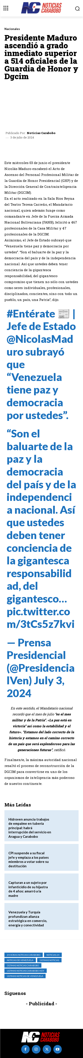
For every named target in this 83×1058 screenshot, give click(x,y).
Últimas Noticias (49, 960)
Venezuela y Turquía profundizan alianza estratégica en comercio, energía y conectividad (27, 918)
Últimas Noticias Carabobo (23, 965)
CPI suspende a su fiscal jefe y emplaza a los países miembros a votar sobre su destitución (28, 859)
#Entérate (31, 313)
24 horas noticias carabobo (23, 955)
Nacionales (12, 29)
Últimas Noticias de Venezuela (25, 976)
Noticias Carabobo (41, 133)
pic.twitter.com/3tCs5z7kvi (41, 617)
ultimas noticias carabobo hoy (25, 970)
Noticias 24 (52, 955)
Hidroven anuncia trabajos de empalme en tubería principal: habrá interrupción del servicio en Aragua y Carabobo (29, 827)
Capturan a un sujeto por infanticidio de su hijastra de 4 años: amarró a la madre (28, 889)
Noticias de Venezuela (20, 960)
